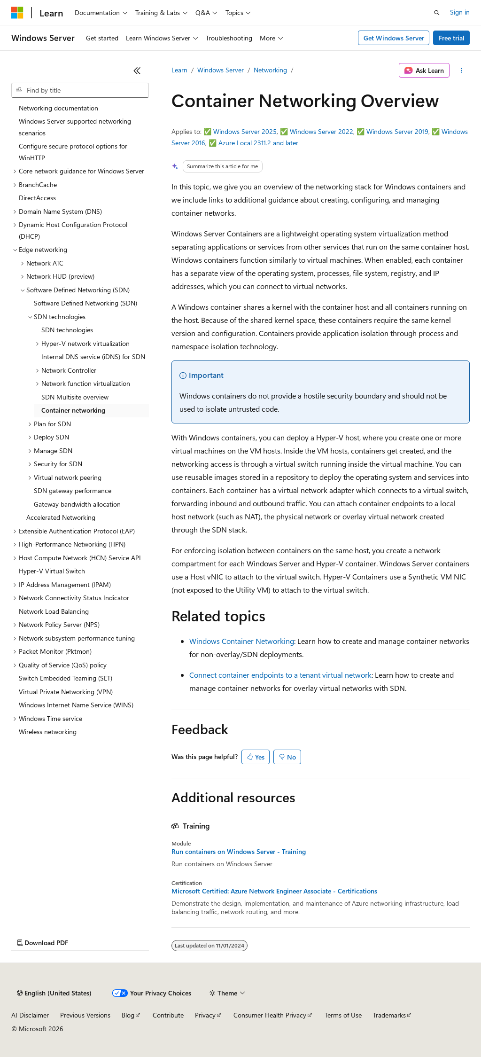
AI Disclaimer (30, 1014)
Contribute (168, 1014)
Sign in (460, 12)
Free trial (452, 37)
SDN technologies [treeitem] (67, 329)
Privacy (205, 1014)
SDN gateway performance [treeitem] (72, 490)
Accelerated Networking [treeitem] (60, 517)
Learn (179, 69)
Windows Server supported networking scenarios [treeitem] (75, 127)
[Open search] (436, 12)
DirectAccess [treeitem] (37, 197)
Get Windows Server (394, 37)
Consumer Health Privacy (269, 1014)
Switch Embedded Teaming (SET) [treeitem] (65, 677)
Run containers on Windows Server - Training (238, 851)
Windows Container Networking (241, 641)
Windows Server (220, 69)
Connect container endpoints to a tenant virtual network (280, 675)
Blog (128, 1014)
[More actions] (461, 70)
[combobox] (80, 90)
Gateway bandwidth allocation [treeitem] (77, 504)
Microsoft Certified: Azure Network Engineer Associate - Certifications (274, 891)
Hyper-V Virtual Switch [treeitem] (52, 570)
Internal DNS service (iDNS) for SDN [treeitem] (93, 356)
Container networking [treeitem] (73, 410)
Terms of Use (343, 1014)
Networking (270, 69)
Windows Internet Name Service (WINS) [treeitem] (76, 704)
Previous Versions (85, 1014)
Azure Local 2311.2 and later (258, 142)
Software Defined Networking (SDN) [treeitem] (85, 302)
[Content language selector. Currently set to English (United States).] (54, 993)
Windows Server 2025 (245, 131)
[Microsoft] (17, 13)
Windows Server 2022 (321, 131)
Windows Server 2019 (397, 131)
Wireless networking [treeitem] (48, 731)
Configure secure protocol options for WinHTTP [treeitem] (73, 151)
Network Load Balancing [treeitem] (54, 611)
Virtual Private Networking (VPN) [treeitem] (66, 691)
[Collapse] (137, 70)
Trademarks (389, 1014)
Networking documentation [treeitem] (58, 107)
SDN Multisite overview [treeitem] (75, 396)
